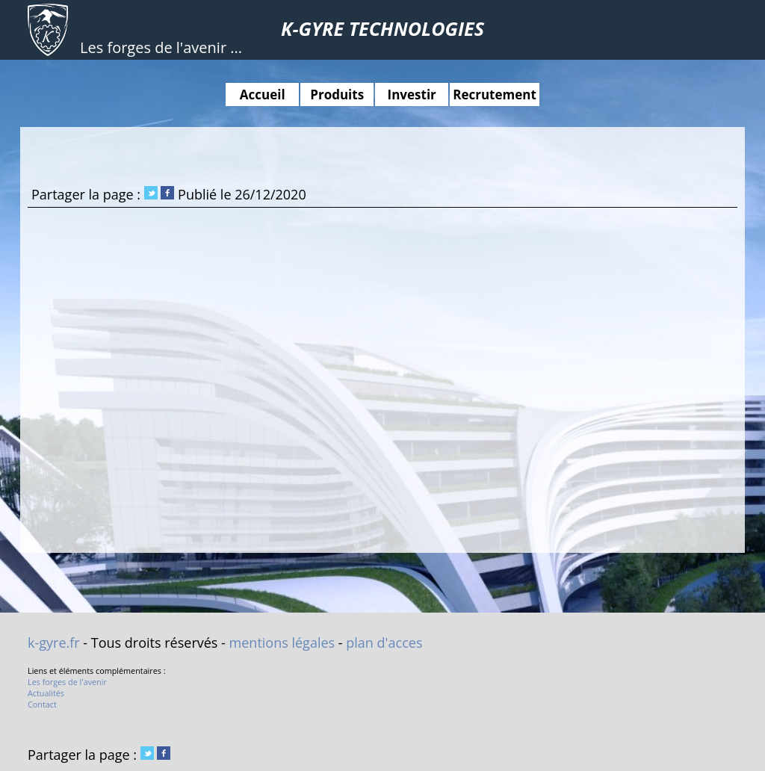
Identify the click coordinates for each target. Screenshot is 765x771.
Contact (42, 704)
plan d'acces (384, 642)
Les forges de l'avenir (67, 681)
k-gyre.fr (54, 642)
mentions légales (282, 642)
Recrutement (494, 94)
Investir (412, 94)
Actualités (46, 693)
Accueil (262, 94)
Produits (337, 94)
